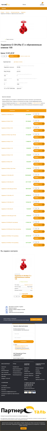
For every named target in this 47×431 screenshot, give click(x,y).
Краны (25, 379)
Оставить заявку (36, 319)
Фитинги (38, 377)
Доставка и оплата (18, 61)
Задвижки (26, 367)
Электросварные (17, 370)
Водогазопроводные (17, 368)
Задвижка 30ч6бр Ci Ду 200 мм (8, 134)
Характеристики (7, 61)
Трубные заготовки (40, 379)
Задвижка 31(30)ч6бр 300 (7, 175)
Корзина (42, 3)
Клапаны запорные (28, 373)
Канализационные (17, 374)
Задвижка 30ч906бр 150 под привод (9, 235)
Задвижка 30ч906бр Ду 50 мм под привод (11, 229)
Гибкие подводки (40, 367)
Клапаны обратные (28, 375)
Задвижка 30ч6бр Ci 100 (7, 155)
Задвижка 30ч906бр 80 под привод (9, 222)
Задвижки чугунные (28, 284)
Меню (4, 8)
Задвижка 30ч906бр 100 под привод (9, 242)
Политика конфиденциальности (8, 391)
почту (18, 103)
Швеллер (3, 376)
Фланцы (37, 369)
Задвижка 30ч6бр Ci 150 (7, 141)
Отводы (37, 375)
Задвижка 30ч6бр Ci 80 (6, 161)
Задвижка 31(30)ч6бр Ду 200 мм (9, 188)
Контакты (3, 389)
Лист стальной (4, 372)
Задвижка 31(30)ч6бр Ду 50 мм (8, 215)
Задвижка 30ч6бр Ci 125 (7, 148)
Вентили (26, 377)
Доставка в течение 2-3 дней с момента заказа (14, 307)
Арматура (3, 366)
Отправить (24, 341)
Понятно (23, 428)
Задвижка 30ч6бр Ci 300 (7, 121)
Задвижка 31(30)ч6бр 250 (7, 182)
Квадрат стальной (5, 378)
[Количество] (4, 56)
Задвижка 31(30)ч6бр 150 (7, 195)
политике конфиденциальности (22, 349)
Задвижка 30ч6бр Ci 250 (7, 128)
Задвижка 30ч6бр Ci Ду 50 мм (8, 168)
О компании (4, 385)
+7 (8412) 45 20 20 (36, 103)
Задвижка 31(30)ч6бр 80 (7, 208)
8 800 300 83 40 (28, 385)
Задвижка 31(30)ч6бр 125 (7, 114)
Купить (14, 56)
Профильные (16, 366)
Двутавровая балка (6, 374)
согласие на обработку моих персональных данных (21, 346)
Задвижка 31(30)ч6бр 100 (7, 202)
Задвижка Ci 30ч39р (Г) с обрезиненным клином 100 (23, 277)
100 (31, 288)
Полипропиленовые (17, 372)
